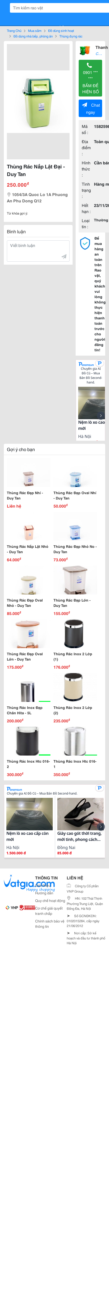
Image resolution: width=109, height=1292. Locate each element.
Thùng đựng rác (71, 36)
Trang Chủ (14, 30)
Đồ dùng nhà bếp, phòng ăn (33, 36)
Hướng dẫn (44, 892)
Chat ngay (91, 108)
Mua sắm (35, 30)
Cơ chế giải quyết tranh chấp (49, 910)
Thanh (102, 47)
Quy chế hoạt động (50, 900)
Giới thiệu (42, 885)
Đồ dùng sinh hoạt (61, 30)
